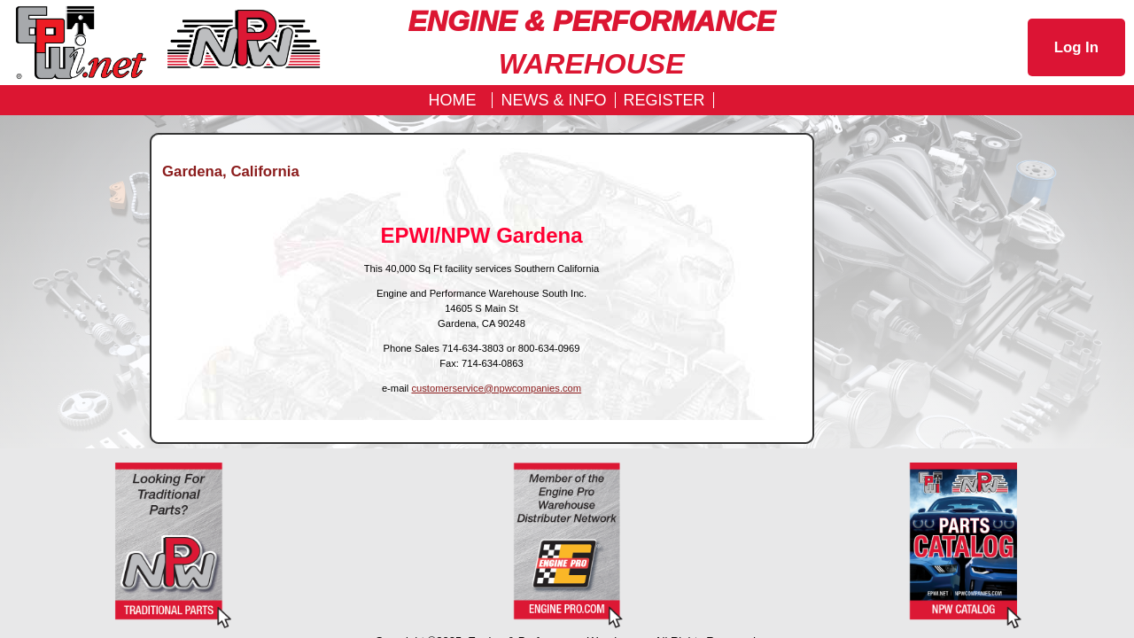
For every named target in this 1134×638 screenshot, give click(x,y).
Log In (1076, 47)
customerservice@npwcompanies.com (496, 388)
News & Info (553, 100)
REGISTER (664, 100)
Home (452, 100)
